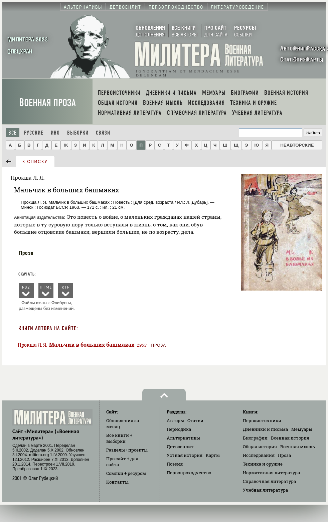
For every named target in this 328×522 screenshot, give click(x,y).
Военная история (290, 438)
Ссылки (126, 473)
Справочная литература (269, 481)
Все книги (119, 438)
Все (12, 132)
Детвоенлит (180, 447)
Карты (213, 455)
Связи (103, 132)
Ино (55, 132)
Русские (33, 132)
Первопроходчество (189, 473)
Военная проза (47, 103)
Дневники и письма (265, 429)
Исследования (259, 455)
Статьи (195, 420)
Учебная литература (265, 490)
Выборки (78, 132)
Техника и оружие (263, 464)
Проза (26, 253)
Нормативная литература (271, 473)
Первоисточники (262, 420)
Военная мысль (297, 447)
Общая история (260, 447)
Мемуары (301, 429)
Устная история (184, 455)
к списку (35, 161)
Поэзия (175, 464)
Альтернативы (183, 438)
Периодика (179, 429)
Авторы (175, 420)
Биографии (255, 438)
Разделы (127, 450)
